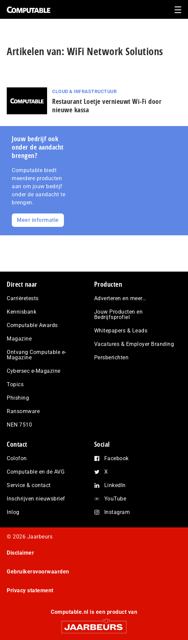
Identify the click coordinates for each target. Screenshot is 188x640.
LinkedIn (115, 485)
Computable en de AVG (36, 472)
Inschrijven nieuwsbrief (36, 498)
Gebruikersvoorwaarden (38, 571)
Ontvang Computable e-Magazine (36, 355)
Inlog (13, 512)
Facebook (116, 458)
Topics (15, 384)
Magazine (19, 338)
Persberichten (111, 357)
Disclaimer (20, 553)
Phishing (18, 398)
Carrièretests (23, 298)
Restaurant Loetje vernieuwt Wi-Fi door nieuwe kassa (106, 105)
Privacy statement (30, 590)
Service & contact (29, 485)
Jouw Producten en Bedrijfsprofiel (118, 314)
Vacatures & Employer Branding (134, 344)
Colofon (17, 458)
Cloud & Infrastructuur (84, 91)
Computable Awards (32, 325)
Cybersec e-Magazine (34, 371)
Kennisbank (21, 312)
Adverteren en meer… (120, 298)
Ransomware (23, 411)
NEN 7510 (19, 425)
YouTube (115, 498)
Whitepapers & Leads (121, 330)
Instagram (117, 512)
